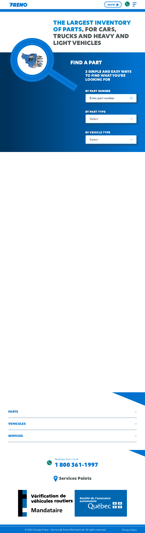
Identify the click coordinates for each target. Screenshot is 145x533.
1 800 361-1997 (76, 465)
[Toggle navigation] (135, 4)
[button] (72, 412)
